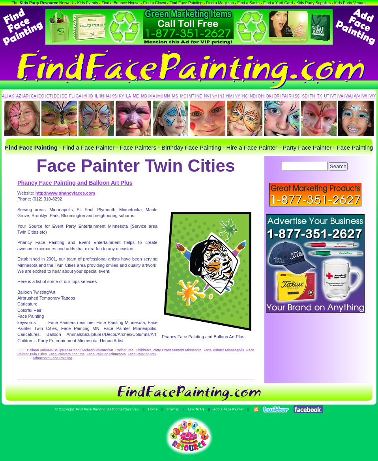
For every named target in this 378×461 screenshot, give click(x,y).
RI (290, 96)
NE (199, 96)
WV (357, 96)
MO (183, 96)
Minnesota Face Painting (52, 358)
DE (64, 96)
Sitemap (172, 409)
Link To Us (196, 409)
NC (245, 96)
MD (144, 96)
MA (152, 96)
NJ (221, 96)
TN (312, 96)
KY (121, 96)
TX (319, 96)
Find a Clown (154, 3)
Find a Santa (248, 3)
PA (284, 96)
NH (214, 96)
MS (175, 96)
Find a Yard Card (278, 3)
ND (253, 96)
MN (167, 96)
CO (41, 96)
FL (71, 96)
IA (107, 96)
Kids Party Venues (350, 3)
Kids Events (87, 3)
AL (4, 96)
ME (136, 96)
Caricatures (124, 350)
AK (11, 96)
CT (49, 96)
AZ (18, 96)
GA (78, 96)
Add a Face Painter (228, 409)
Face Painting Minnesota (105, 354)
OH (261, 96)
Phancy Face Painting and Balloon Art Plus (75, 183)
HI (85, 96)
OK (268, 96)
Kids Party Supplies (313, 3)
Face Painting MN (142, 354)
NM (229, 96)
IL (96, 96)
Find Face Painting (186, 3)
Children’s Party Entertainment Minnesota (169, 350)
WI (364, 96)
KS (114, 96)
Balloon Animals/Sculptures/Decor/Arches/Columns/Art (70, 350)
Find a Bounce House (120, 3)
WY (372, 96)
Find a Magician (220, 3)
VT (334, 96)
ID (91, 96)
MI (159, 96)
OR (277, 96)
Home (152, 409)
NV (207, 96)
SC (297, 96)
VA (341, 96)
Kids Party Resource (39, 3)
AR (26, 96)
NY (237, 96)
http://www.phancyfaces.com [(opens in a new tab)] (65, 193)
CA (33, 96)
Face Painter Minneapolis (224, 350)
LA (128, 96)
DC (56, 96)
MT (191, 96)
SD (305, 96)
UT (326, 96)
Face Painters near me (66, 354)
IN (102, 96)
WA (349, 96)
